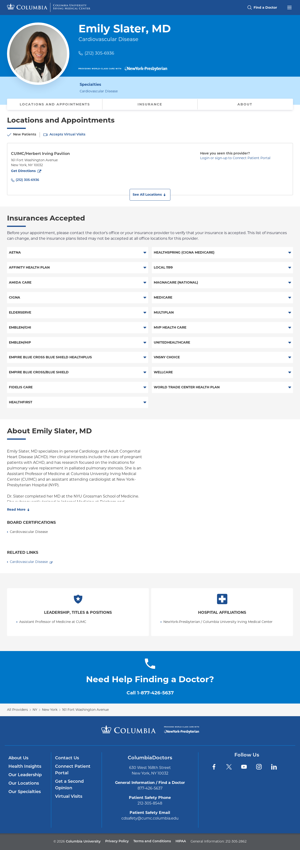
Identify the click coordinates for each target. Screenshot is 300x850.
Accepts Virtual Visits (67, 134)
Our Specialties (24, 792)
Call (150, 693)
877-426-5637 (150, 788)
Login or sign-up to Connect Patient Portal (235, 158)
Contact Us (67, 758)
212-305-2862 (236, 841)
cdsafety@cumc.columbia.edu (150, 818)
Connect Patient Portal (72, 769)
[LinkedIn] (274, 766)
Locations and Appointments (55, 104)
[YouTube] (244, 766)
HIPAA (181, 841)
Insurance (150, 104)
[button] (150, 195)
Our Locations (23, 783)
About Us (18, 758)
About (244, 104)
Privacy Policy (117, 841)
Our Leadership (25, 775)
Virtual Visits (68, 796)
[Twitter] (229, 766)
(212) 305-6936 (99, 53)
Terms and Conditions (152, 841)
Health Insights (24, 766)
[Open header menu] (289, 7)
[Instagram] (259, 766)
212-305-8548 (150, 803)
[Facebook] (214, 766)
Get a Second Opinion (69, 784)
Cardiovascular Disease (29, 562)
